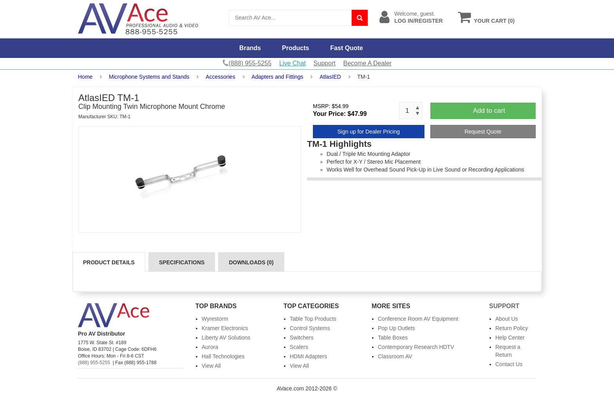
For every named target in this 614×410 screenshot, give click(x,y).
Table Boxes (393, 337)
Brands (250, 48)
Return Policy (511, 328)
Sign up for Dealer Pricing (368, 131)
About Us (506, 319)
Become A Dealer (367, 63)
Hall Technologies (223, 356)
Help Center (510, 337)
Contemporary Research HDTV (416, 347)
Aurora (210, 347)
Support (325, 63)
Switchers (302, 337)
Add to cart (489, 110)
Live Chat (292, 63)
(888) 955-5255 (94, 362)
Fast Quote (346, 48)
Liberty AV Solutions (226, 337)
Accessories (220, 77)
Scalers (299, 347)
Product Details (109, 262)
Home (85, 77)
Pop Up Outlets (396, 328)
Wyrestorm (215, 319)
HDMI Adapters (308, 356)
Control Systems (310, 328)
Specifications (181, 262)
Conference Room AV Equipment (418, 319)
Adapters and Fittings (277, 77)
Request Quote (482, 131)
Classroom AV (395, 356)
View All (211, 366)
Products (295, 48)
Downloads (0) (251, 262)
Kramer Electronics (225, 328)
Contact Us (508, 364)
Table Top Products (313, 319)
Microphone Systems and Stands (149, 77)
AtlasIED (330, 77)
